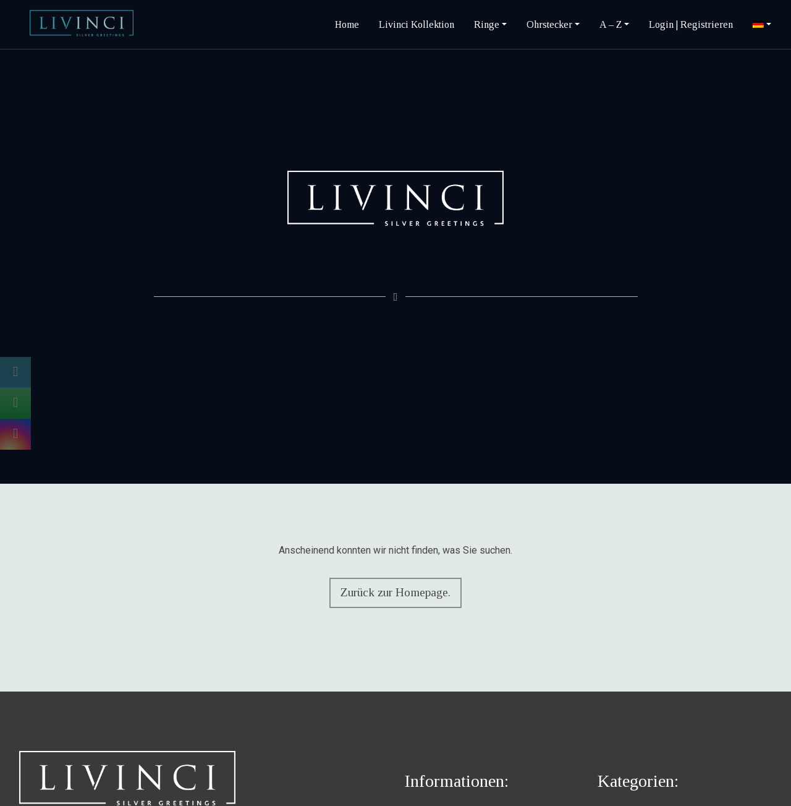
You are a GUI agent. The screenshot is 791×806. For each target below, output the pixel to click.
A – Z (610, 24)
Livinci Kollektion (416, 24)
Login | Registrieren (691, 24)
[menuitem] (762, 24)
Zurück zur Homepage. (394, 592)
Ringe (486, 24)
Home (347, 24)
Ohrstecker (549, 24)
